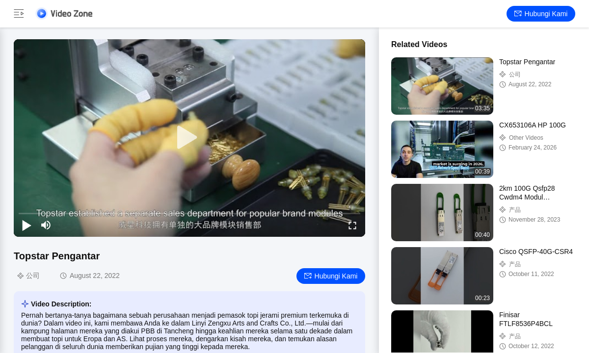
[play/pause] (26, 225)
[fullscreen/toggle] (352, 225)
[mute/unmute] (46, 225)
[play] (189, 138)
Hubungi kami (541, 14)
